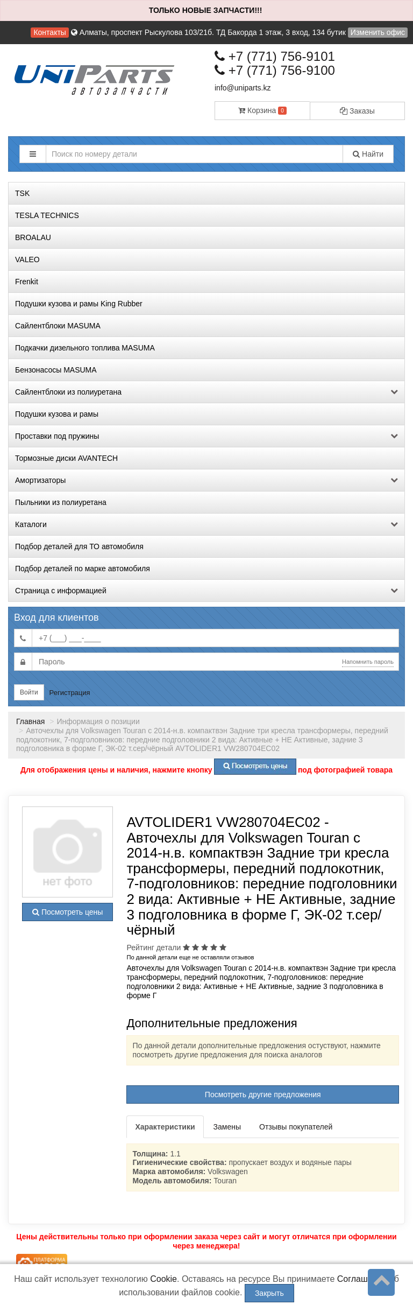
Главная (30, 721)
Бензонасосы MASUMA (56, 370)
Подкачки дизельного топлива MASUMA (85, 347)
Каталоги (206, 524)
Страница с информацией (206, 590)
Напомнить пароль (368, 661)
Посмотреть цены (67, 912)
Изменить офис (378, 32)
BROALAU (33, 237)
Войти (29, 692)
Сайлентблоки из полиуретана (206, 392)
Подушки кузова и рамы (56, 414)
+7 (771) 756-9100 (275, 70)
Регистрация (69, 693)
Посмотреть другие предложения (263, 1094)
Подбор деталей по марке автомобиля (82, 568)
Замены (227, 1126)
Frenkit (26, 281)
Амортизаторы (206, 480)
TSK (22, 193)
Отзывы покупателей (295, 1126)
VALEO (27, 259)
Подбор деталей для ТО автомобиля (79, 546)
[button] (32, 154)
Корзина (262, 110)
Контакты (49, 32)
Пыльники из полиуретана (60, 502)
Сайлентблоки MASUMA (58, 325)
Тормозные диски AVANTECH (66, 458)
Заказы (357, 111)
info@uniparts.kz (242, 87)
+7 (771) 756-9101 (275, 56)
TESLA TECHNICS (47, 215)
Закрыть (269, 1293)
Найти (368, 154)
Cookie (163, 1278)
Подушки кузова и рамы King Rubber (79, 303)
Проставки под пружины (206, 436)
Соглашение (362, 1278)
